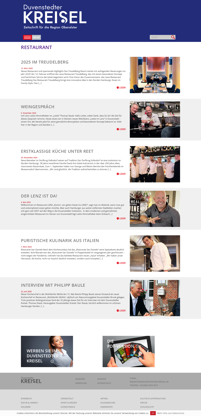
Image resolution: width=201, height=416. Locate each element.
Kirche (143, 402)
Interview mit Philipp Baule (53, 285)
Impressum (81, 383)
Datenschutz (104, 383)
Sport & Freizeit (69, 402)
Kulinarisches (107, 402)
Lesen (121, 87)
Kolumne (26, 407)
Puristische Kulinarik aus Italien (60, 240)
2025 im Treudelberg (45, 62)
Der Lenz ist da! (39, 196)
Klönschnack (68, 407)
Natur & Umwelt (29, 402)
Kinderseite (106, 407)
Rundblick (26, 398)
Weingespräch (38, 106)
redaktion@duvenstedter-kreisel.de (149, 381)
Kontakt (101, 379)
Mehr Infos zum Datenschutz (170, 413)
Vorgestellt (67, 398)
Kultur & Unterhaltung (153, 398)
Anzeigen (80, 379)
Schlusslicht (147, 407)
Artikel (104, 398)
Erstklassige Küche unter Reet (57, 151)
